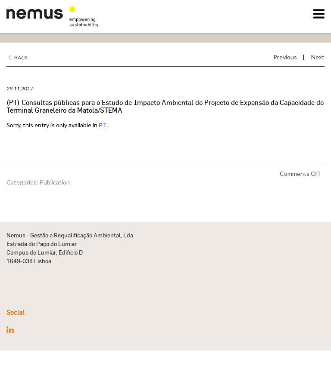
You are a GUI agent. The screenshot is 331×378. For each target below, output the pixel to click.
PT (102, 125)
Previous (285, 57)
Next (318, 57)
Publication (55, 182)
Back (18, 57)
